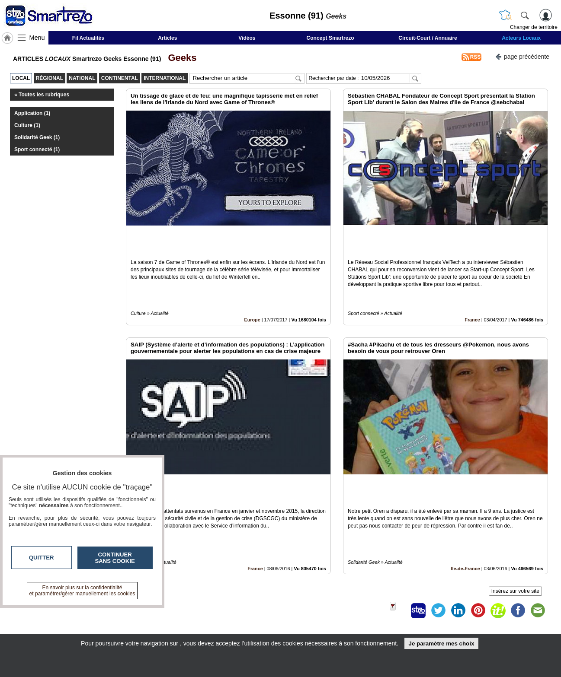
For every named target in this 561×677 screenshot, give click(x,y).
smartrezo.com (96, 613)
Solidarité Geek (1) (37, 137)
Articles (167, 38)
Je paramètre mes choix (441, 643)
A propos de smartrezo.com (249, 629)
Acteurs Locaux (521, 38)
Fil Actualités (88, 38)
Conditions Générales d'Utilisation (394, 619)
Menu (37, 37)
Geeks (179, 57)
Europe (252, 290)
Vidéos (246, 38)
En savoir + (227, 619)
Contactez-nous (233, 610)
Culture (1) (27, 125)
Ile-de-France (465, 509)
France (472, 290)
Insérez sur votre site (515, 532)
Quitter (41, 557)
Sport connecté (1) (37, 149)
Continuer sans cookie (115, 557)
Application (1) (32, 113)
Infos (373, 610)
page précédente (522, 56)
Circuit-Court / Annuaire (427, 38)
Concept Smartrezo (330, 38)
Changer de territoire (534, 27)
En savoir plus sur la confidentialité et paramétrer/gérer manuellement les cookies (82, 591)
